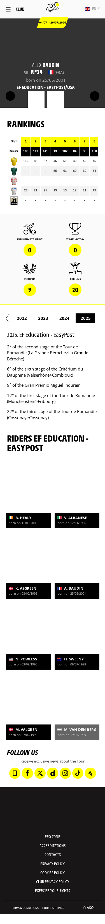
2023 (70, 318)
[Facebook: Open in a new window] (27, 773)
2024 (91, 318)
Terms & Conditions (25, 908)
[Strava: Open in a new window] (90, 773)
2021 (27, 318)
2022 (49, 318)
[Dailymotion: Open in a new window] (52, 773)
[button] (92, 9)
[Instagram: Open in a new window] (65, 773)
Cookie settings (53, 908)
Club (20, 9)
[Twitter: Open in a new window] (40, 773)
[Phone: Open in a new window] (14, 773)
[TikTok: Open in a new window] (77, 773)
